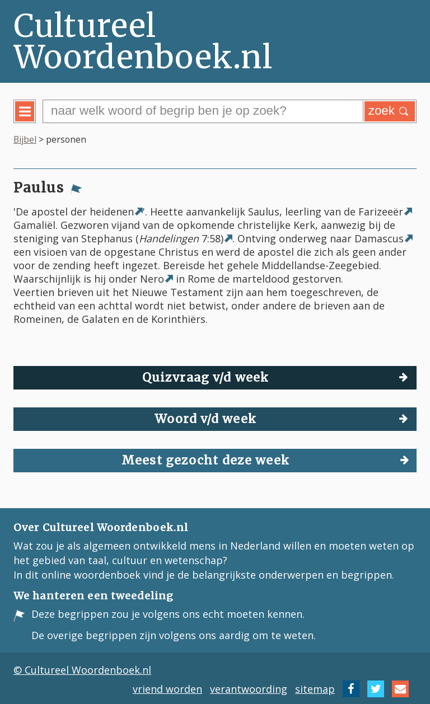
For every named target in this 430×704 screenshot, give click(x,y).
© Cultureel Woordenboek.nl (82, 670)
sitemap (315, 689)
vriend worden (167, 689)
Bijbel (24, 139)
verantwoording (248, 689)
